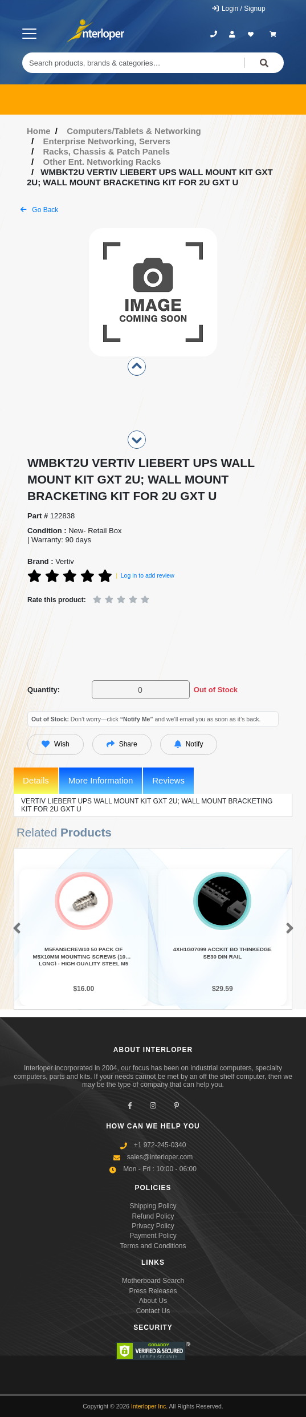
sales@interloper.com (160, 1157)
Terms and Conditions (153, 1246)
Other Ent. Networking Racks (102, 162)
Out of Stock (216, 689)
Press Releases (153, 1291)
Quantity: (43, 689)
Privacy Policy (153, 1226)
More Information (100, 780)
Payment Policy (153, 1236)
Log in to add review (147, 575)
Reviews (168, 780)
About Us (153, 1301)
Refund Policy (153, 1216)
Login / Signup (238, 9)
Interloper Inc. (149, 1406)
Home (39, 131)
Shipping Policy (152, 1206)
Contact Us (153, 1311)
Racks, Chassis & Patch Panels (106, 151)
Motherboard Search (153, 1281)
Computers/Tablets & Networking (134, 131)
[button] (14, 928)
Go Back (39, 210)
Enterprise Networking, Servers (106, 141)
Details (36, 780)
